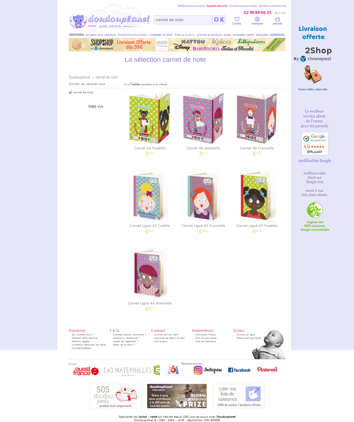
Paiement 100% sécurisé (85, 338)
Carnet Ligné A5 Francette (203, 200)
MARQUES (277, 35)
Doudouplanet (79, 77)
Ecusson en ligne (246, 334)
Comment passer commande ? (129, 334)
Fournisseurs (161, 341)
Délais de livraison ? (124, 345)
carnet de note (106, 77)
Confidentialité (79, 348)
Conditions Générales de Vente (89, 345)
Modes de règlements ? (126, 341)
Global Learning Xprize (249, 338)
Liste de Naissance (205, 341)
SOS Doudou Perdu (206, 338)
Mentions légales (81, 341)
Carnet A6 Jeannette (203, 123)
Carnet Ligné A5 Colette (150, 200)
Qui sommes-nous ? (82, 334)
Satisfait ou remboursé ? (126, 338)
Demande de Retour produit (169, 338)
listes (237, 21)
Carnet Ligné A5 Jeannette (150, 278)
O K (219, 20)
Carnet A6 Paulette (150, 123)
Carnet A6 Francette (257, 123)
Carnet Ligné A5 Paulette (257, 200)
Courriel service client (166, 334)
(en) (89, 348)
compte (257, 21)
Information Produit (205, 334)
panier (277, 21)
